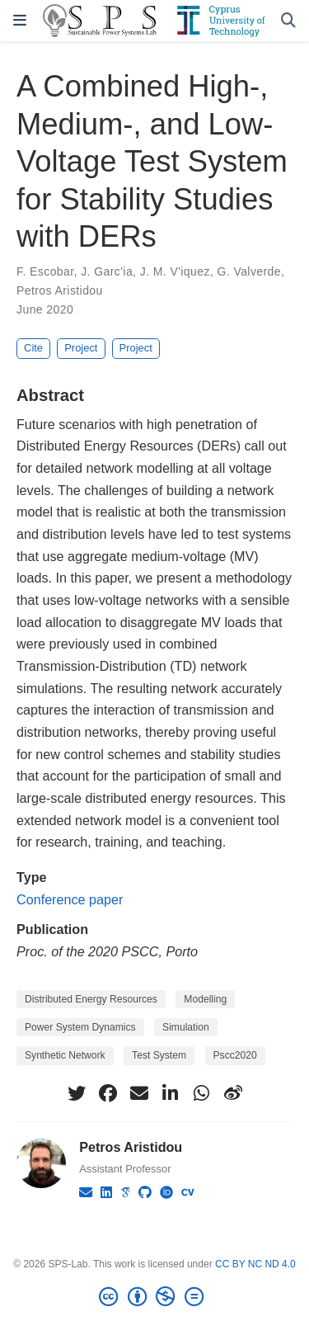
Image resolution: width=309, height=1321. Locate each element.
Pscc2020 (235, 1055)
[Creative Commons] (154, 1297)
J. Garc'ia (107, 271)
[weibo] (233, 1093)
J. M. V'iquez (175, 271)
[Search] (288, 21)
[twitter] (76, 1093)
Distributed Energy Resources (91, 999)
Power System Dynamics (80, 1027)
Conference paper (69, 899)
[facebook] (108, 1093)
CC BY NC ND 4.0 (255, 1264)
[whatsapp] (202, 1093)
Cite (33, 348)
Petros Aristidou (59, 290)
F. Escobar (45, 271)
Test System (159, 1055)
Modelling (205, 999)
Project (80, 348)
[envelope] (139, 1093)
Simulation (185, 1027)
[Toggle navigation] (19, 20)
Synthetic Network (65, 1055)
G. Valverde (250, 271)
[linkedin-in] (170, 1093)
